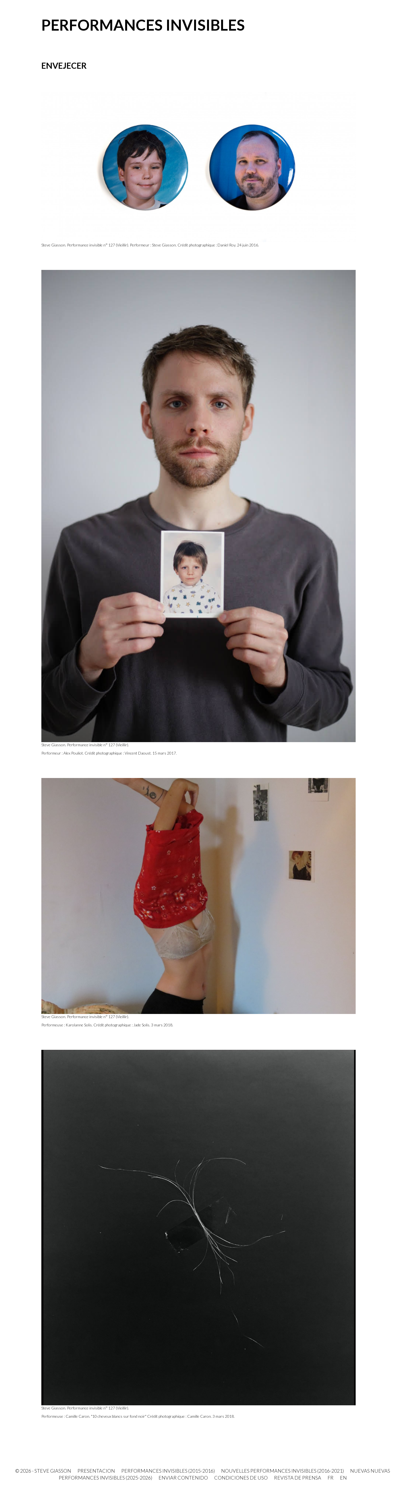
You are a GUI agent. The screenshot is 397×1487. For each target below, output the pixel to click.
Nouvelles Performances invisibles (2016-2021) (282, 1471)
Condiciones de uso (241, 1478)
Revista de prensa (297, 1478)
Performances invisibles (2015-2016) (168, 1471)
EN (343, 1478)
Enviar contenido (183, 1478)
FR (331, 1478)
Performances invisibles (143, 25)
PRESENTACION (96, 1471)
